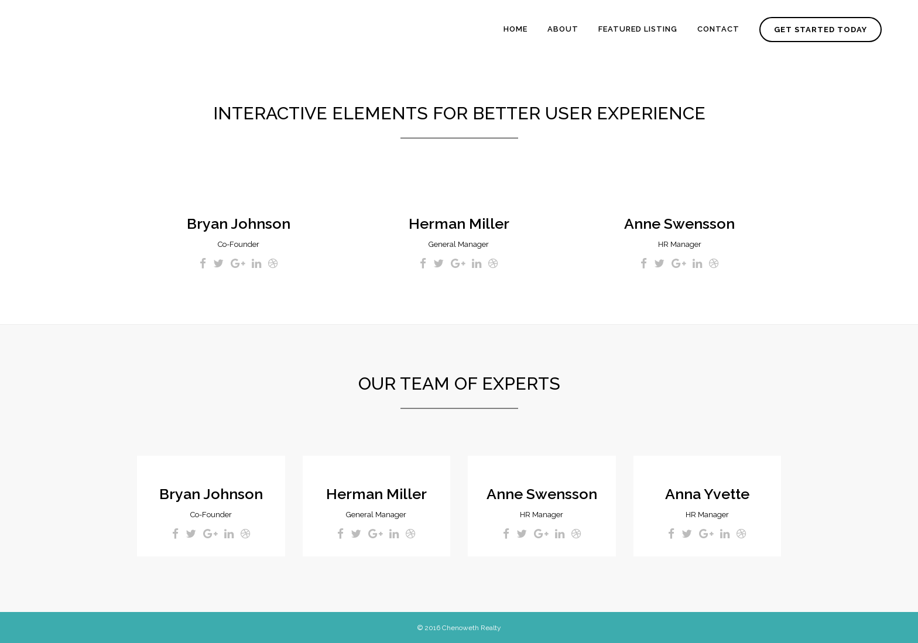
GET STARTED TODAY (820, 29)
